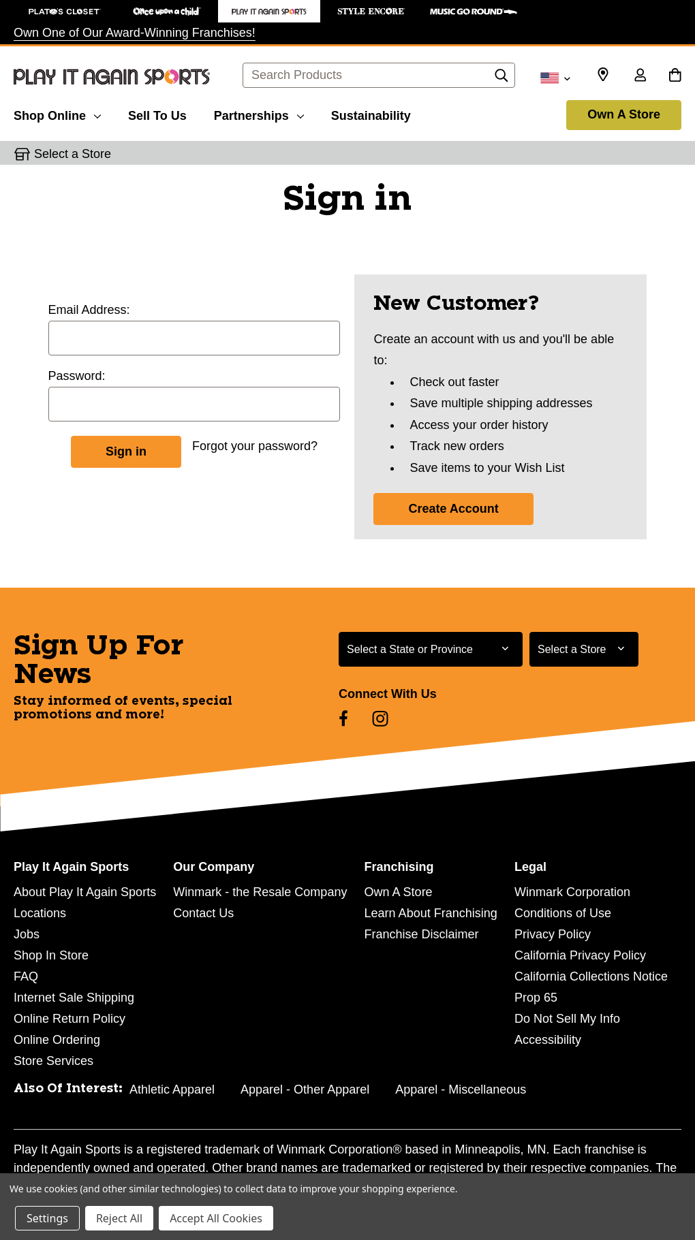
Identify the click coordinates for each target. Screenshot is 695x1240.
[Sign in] (640, 76)
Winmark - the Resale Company (260, 892)
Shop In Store (51, 955)
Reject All (119, 1218)
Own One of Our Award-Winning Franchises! (135, 32)
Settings (47, 1218)
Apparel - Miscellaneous (460, 1089)
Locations (40, 913)
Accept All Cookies (216, 1218)
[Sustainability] (371, 113)
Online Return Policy (69, 1019)
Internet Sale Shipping (74, 997)
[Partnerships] (259, 113)
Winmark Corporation (572, 892)
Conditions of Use (562, 913)
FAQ (26, 976)
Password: (77, 376)
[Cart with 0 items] (674, 76)
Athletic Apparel (172, 1089)
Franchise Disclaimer (422, 934)
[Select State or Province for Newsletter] (431, 649)
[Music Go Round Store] (473, 11)
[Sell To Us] (157, 113)
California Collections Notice (591, 976)
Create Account (453, 508)
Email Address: (89, 310)
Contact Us (203, 913)
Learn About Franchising (431, 913)
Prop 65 (535, 997)
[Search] (501, 79)
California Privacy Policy (580, 955)
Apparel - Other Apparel (305, 1089)
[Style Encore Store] (371, 11)
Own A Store (623, 114)
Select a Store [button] (72, 154)
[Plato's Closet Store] (65, 11)
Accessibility (547, 1040)
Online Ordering (57, 1040)
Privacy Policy (552, 934)
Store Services (53, 1061)
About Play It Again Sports (85, 892)
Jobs (27, 934)
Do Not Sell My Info (567, 1019)
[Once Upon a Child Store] (167, 11)
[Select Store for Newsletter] (583, 649)
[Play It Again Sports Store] (269, 11)
